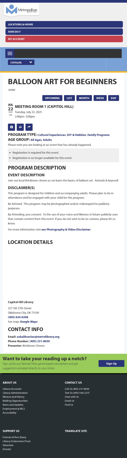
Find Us (69, 404)
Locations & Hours (20, 24)
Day (113, 98)
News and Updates (13, 404)
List (69, 98)
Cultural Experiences (52, 135)
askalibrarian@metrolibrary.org (38, 337)
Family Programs (98, 135)
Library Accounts (12, 388)
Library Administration (15, 392)
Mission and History (13, 396)
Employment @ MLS (14, 408)
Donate (7, 449)
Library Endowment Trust (16, 441)
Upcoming (52, 98)
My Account (16, 39)
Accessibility (9, 412)
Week (100, 98)
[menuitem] (64, 24)
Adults (47, 140)
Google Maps (29, 321)
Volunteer (8, 445)
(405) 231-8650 (40, 341)
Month (84, 98)
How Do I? (14, 31)
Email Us (69, 400)
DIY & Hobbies (76, 135)
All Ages (36, 140)
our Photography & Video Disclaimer (66, 229)
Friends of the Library (14, 437)
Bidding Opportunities (15, 400)
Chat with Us (72, 396)
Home (11, 89)
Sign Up (111, 363)
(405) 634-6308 (18, 317)
